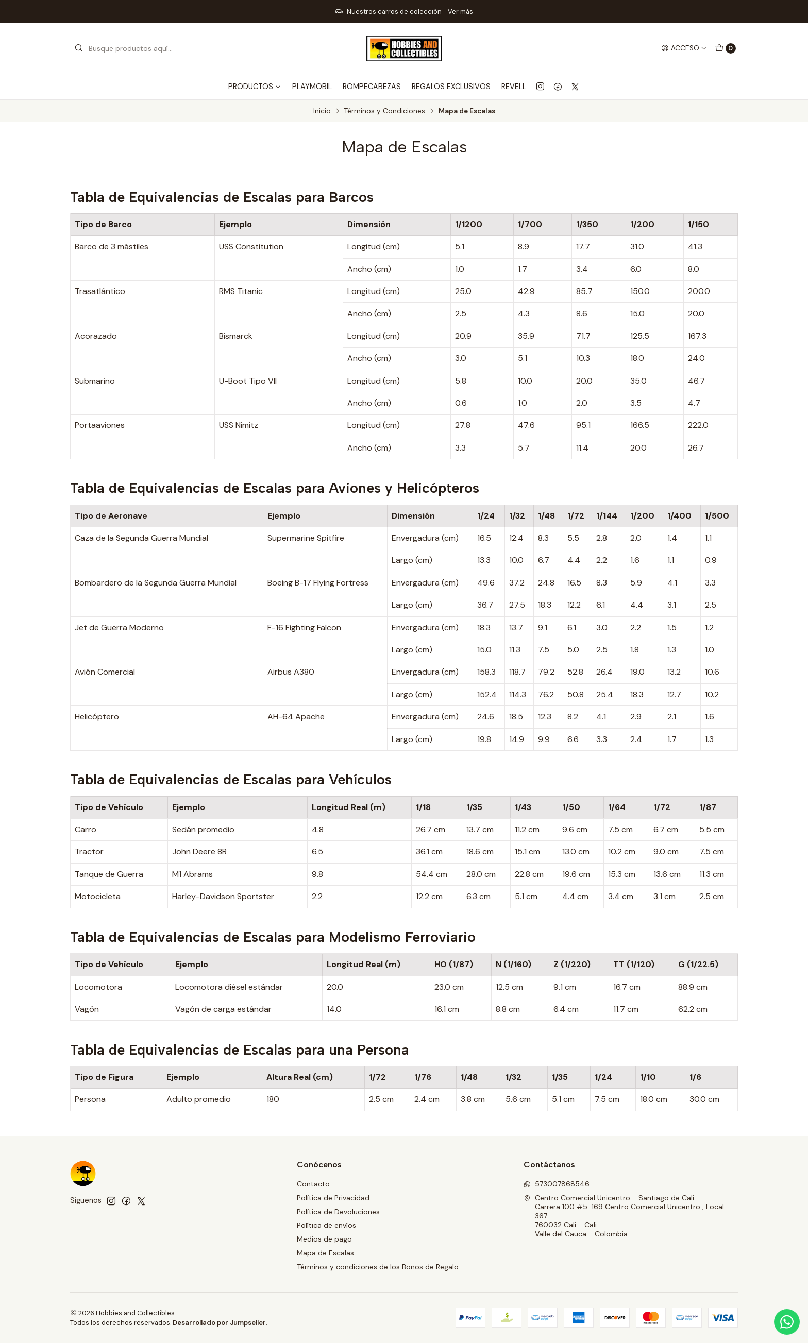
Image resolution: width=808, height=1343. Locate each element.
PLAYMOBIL (312, 86)
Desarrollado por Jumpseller (219, 1322)
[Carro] (725, 48)
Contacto (313, 1184)
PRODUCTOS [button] (254, 86)
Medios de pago (324, 1239)
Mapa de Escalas (325, 1253)
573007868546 (557, 1184)
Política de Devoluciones (338, 1211)
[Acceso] (684, 48)
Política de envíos (326, 1225)
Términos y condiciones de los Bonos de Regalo (378, 1266)
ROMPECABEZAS (372, 86)
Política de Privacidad (333, 1197)
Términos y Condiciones (384, 111)
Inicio (322, 111)
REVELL (513, 86)
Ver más (460, 11)
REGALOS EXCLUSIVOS (451, 86)
